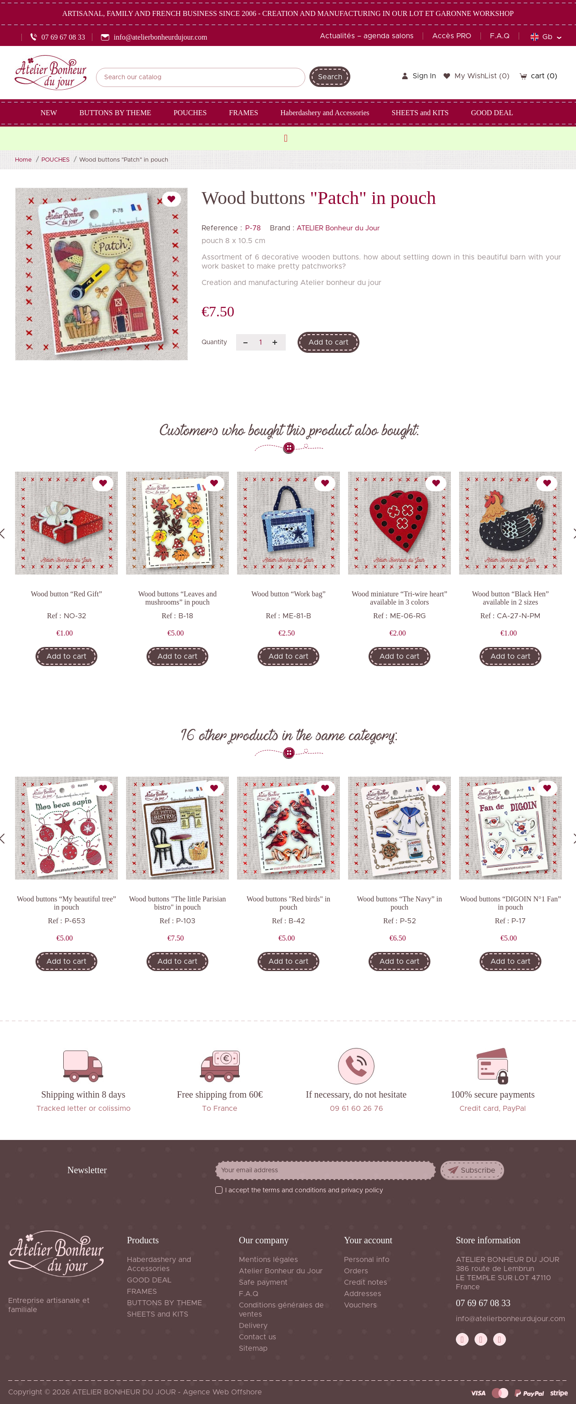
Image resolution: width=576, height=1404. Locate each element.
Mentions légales (268, 1259)
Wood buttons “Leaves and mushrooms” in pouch (177, 598)
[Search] (200, 77)
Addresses (362, 1293)
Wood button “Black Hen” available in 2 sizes (510, 598)
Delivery (253, 1325)
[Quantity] (261, 342)
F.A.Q (500, 36)
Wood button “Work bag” (288, 594)
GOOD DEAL (149, 1280)
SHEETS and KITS (157, 1314)
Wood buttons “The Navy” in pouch (399, 903)
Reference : (222, 228)
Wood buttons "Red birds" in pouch (288, 903)
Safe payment (263, 1282)
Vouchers (360, 1305)
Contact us (257, 1337)
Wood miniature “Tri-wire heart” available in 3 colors (399, 598)
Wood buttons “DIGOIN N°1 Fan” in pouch (510, 903)
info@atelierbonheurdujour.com (510, 1319)
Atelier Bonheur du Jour (281, 1271)
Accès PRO (451, 36)
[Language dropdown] (546, 36)
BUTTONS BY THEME (164, 1303)
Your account (368, 1240)
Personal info (366, 1259)
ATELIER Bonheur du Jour (338, 228)
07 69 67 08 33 (483, 1302)
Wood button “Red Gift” (66, 594)
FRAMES (142, 1291)
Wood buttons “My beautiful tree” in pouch (66, 903)
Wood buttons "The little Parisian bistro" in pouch (177, 903)
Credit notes (365, 1282)
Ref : (54, 616)
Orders (356, 1271)
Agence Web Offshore (222, 1392)
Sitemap (253, 1348)
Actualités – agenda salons (367, 36)
